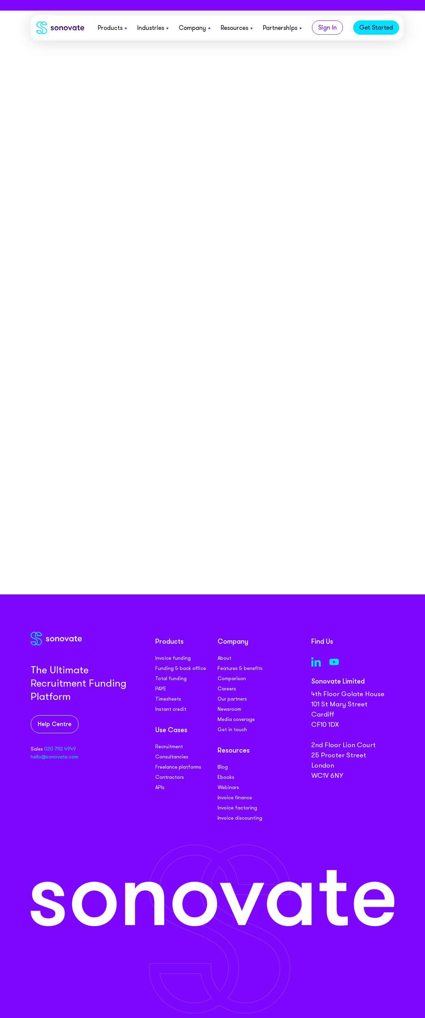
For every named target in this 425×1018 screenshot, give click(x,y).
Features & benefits (240, 668)
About (224, 658)
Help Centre (55, 724)
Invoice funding (173, 658)
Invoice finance (235, 797)
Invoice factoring (237, 807)
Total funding (171, 678)
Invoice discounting (240, 818)
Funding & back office (180, 668)
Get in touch (232, 729)
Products (112, 27)
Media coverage (236, 719)
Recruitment (169, 746)
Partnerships (282, 27)
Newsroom (229, 709)
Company (194, 27)
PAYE (160, 688)
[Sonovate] (60, 29)
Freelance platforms (178, 767)
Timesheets (168, 699)
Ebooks (226, 777)
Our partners (232, 699)
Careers (227, 688)
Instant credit (170, 709)
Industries (153, 27)
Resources (237, 27)
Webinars (228, 787)
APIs (159, 787)
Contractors (169, 777)
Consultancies (171, 756)
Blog (223, 767)
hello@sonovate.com (54, 756)
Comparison (232, 678)
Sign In (327, 27)
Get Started (376, 27)
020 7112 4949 (60, 749)
